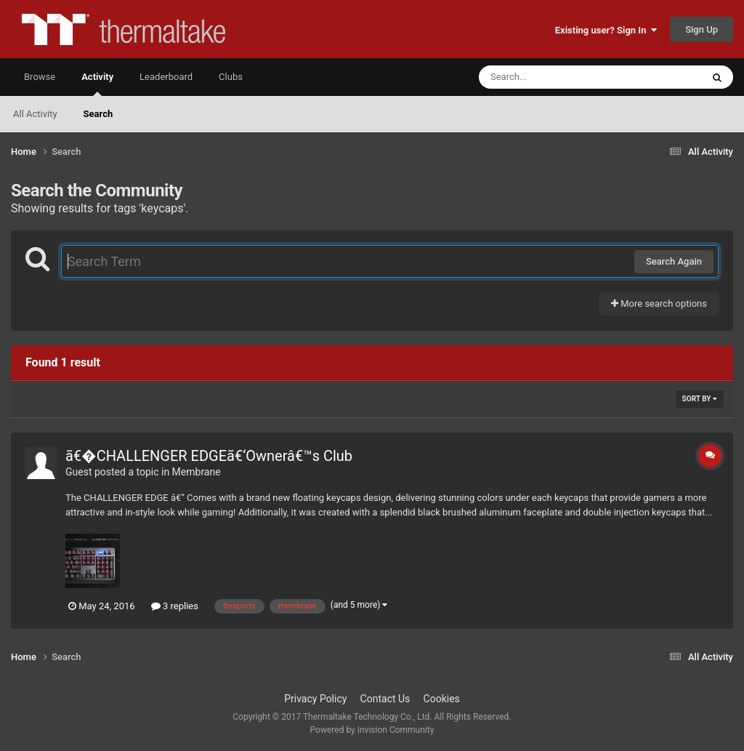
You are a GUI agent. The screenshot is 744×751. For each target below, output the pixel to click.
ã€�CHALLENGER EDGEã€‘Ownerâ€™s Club (208, 456)
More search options (659, 303)
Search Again (674, 261)
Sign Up (701, 29)
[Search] (553, 77)
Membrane (196, 472)
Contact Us (385, 698)
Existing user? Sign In (606, 30)
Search (98, 113)
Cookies (442, 698)
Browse (39, 76)
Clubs (231, 76)
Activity (97, 83)
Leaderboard (166, 76)
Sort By (699, 399)
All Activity (35, 113)
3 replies (174, 606)
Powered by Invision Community (372, 730)
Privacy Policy (315, 698)
